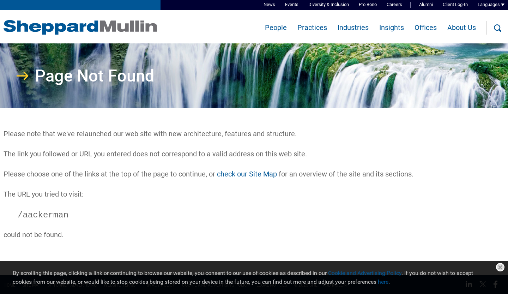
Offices (426, 27)
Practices (312, 27)
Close (500, 267)
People (276, 27)
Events (291, 4)
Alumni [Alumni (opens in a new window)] (426, 4)
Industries (353, 27)
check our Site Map (247, 174)
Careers (394, 4)
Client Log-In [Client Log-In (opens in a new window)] (455, 4)
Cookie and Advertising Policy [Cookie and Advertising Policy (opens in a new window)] (364, 273)
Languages (489, 4)
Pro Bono (368, 4)
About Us (461, 27)
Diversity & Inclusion (328, 4)
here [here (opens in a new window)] (383, 281)
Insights (391, 27)
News (269, 4)
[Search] (497, 28)
